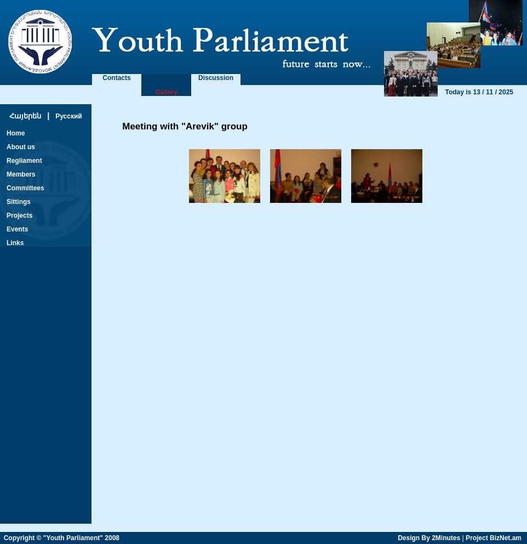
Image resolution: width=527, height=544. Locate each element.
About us (21, 147)
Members (21, 174)
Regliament (24, 161)
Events (17, 229)
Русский (68, 116)
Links (15, 243)
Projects (19, 215)
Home (16, 133)
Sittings (19, 202)
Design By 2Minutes (429, 538)
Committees (25, 188)
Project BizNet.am (494, 538)
